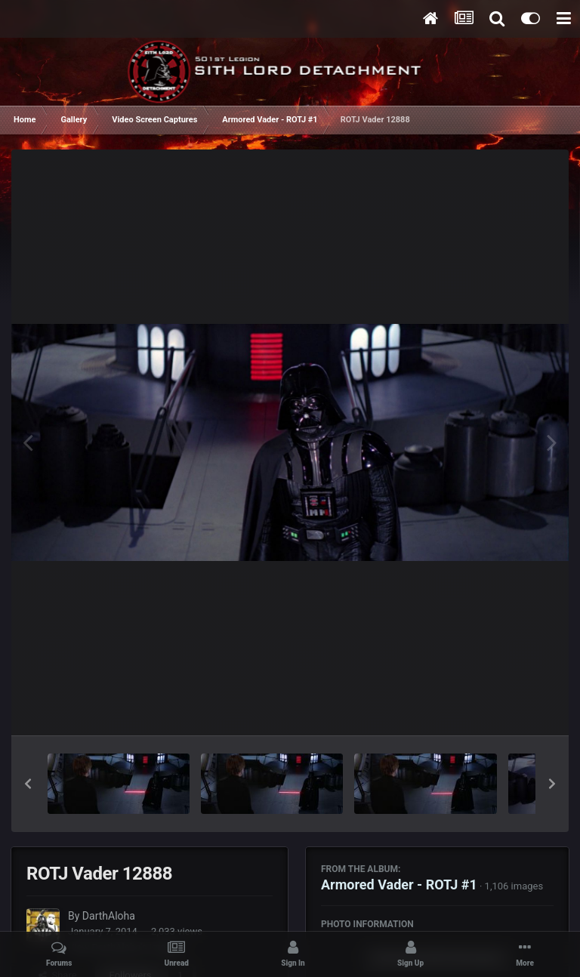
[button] (28, 783)
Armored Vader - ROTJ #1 (399, 884)
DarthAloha (108, 916)
